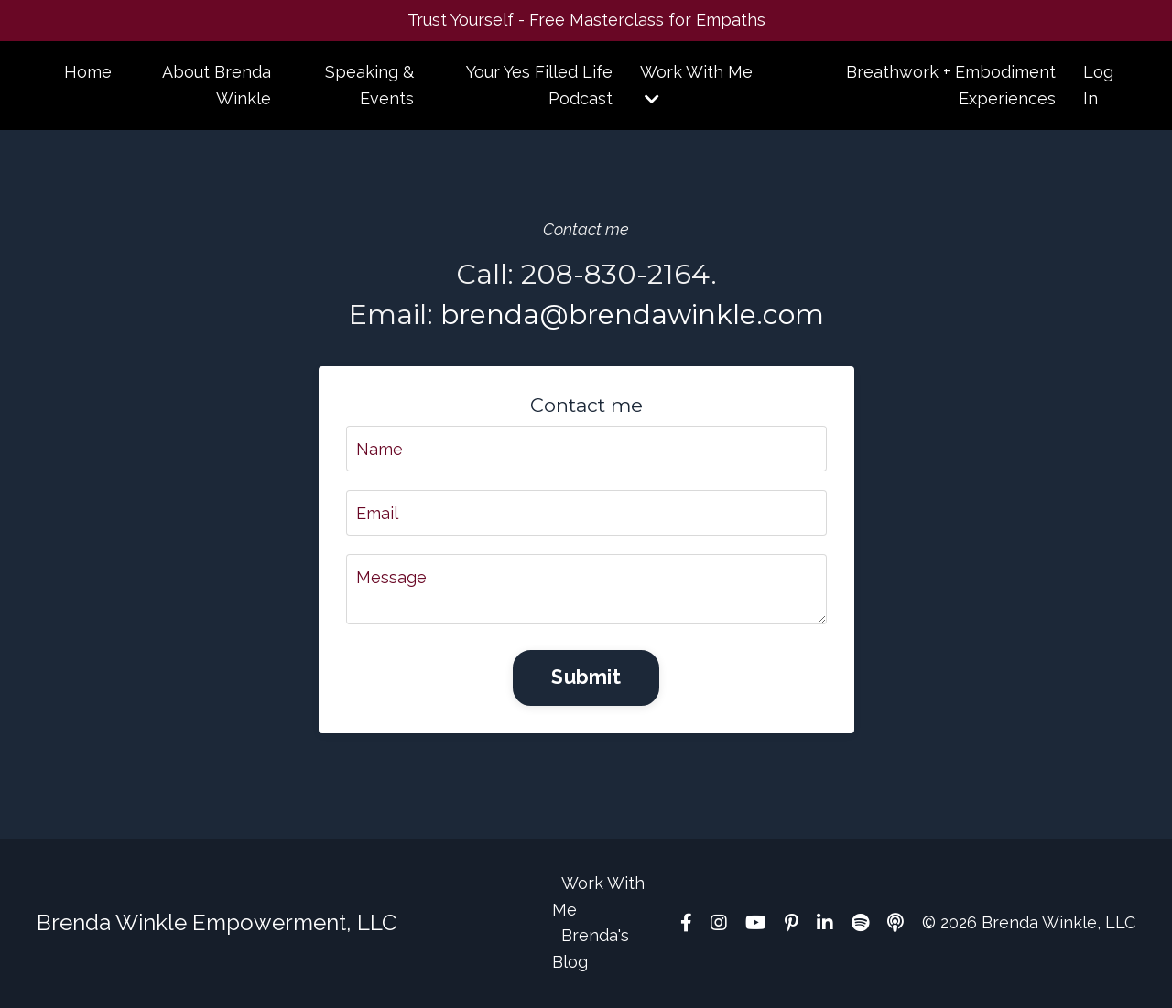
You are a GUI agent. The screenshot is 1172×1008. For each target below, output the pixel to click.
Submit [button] (586, 677)
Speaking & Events (369, 85)
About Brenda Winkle (216, 85)
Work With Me (696, 84)
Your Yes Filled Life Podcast (539, 85)
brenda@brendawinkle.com (632, 314)
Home (88, 71)
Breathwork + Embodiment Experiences (951, 85)
